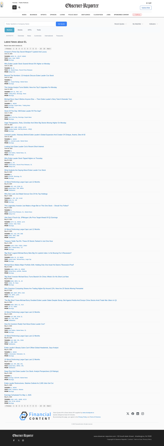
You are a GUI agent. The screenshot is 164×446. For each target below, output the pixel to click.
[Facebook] (133, 415)
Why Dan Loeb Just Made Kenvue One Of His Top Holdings (25, 194)
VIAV (9, 401)
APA (18, 234)
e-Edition (137, 15)
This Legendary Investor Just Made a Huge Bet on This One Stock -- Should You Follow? (36, 206)
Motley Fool (12, 72)
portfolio (19, 271)
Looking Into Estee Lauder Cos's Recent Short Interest (24, 146)
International (49, 36)
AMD (15, 127)
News (24, 15)
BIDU (16, 269)
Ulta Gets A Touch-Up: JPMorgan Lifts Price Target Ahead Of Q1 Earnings (31, 217)
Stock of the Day (12, 117)
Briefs (10, 200)
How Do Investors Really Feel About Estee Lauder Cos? (24, 324)
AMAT (15, 293)
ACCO (25, 399)
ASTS (24, 127)
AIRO (11, 127)
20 (44, 48)
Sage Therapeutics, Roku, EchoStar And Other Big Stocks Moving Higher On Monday (35, 123)
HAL (9, 318)
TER (18, 188)
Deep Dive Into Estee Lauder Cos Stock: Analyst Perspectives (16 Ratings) (31, 371)
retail (13, 58)
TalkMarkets (12, 190)
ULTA (23, 222)
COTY (12, 222)
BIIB (21, 234)
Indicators (152, 24)
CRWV (25, 245)
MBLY (9, 247)
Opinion (53, 15)
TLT (22, 247)
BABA (12, 257)
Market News (14, 70)
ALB (15, 186)
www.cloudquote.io (88, 412)
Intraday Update (12, 129)
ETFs (29, 30)
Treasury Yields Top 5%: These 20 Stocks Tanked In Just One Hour (28, 241)
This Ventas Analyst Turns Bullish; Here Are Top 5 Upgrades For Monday (30, 87)
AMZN (12, 56)
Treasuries (59, 36)
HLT (21, 92)
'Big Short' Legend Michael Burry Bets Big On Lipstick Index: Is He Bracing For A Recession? (37, 253)
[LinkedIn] (138, 415)
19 (40, 48)
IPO (14, 198)
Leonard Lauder (15, 141)
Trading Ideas (12, 93)
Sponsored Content (121, 15)
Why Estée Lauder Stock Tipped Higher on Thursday (23, 158)
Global (10, 283)
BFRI (19, 293)
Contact (130, 439)
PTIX (9, 295)
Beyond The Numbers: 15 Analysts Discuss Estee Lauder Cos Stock (29, 75)
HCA (22, 304)
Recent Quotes (119, 24)
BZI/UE (18, 401)
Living (62, 15)
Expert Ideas (17, 105)
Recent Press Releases (25, 70)
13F (16, 200)
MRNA (22, 188)
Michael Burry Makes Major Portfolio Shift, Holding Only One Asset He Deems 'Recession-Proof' (39, 265)
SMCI (14, 235)
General (10, 224)
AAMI (11, 399)
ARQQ (20, 127)
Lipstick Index (12, 259)
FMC (17, 92)
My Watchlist (137, 24)
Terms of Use (138, 439)
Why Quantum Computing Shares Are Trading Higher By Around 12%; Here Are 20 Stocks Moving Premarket (43, 288)
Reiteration (20, 354)
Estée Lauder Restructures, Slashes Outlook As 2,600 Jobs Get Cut (28, 383)
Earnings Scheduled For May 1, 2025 (17, 395)
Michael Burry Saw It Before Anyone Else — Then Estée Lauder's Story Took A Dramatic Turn (38, 99)
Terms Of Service (95, 417)
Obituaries (85, 15)
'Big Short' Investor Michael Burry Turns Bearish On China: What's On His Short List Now (36, 277)
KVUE (20, 198)
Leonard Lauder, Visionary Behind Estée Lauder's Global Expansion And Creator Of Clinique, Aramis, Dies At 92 (44, 135)
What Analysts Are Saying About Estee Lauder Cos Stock (25, 170)
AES (11, 186)
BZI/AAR (10, 176)
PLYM (13, 401)
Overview (21, 36)
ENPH (10, 235)
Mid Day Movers (22, 129)
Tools (39, 30)
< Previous (8, 48)
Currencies (37, 36)
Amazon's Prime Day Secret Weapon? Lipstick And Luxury (25, 52)
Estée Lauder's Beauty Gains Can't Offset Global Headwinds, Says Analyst (31, 348)
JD (18, 257)
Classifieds (98, 15)
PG (14, 163)
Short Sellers (11, 153)
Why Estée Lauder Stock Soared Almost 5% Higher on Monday (27, 64)
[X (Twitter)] (128, 415)
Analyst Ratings (15, 82)
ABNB (20, 399)
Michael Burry (20, 259)
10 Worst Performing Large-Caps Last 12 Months (22, 182)
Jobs (109, 15)
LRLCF (19, 56)
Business (33, 15)
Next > (49, 48)
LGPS (17, 295)
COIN (16, 245)
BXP (11, 92)
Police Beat (73, 15)
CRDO (20, 245)
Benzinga (11, 60)
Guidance (15, 389)
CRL (18, 340)
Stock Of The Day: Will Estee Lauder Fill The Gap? (22, 111)
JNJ (17, 198)
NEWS (24, 56)
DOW (18, 186)
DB (11, 68)
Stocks (20, 30)
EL (15, 56)
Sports (43, 15)
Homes (14, 3)
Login (150, 3)
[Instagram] (142, 415)
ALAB (12, 245)
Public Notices (23, 3)
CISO (23, 293)
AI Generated (12, 354)
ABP (11, 293)
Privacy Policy (82, 417)
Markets (9, 30)
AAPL (16, 399)
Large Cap (28, 259)
